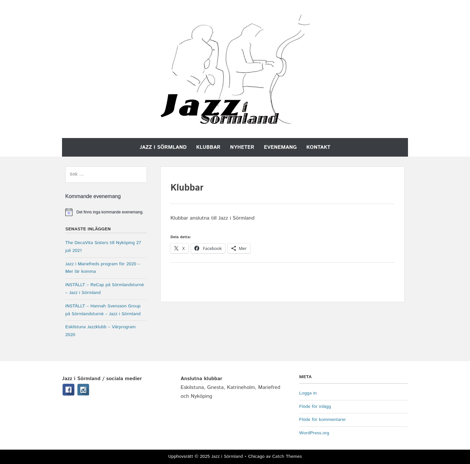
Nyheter (242, 147)
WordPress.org (314, 433)
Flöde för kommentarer (322, 419)
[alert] (106, 212)
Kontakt (318, 147)
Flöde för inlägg (315, 406)
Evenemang (280, 147)
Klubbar (208, 147)
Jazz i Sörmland (163, 147)
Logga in (308, 393)
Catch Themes (287, 456)
